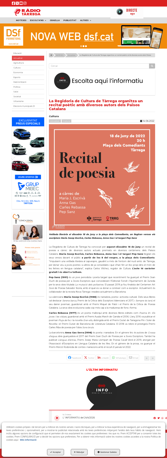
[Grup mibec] (28, 161)
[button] (13, 4)
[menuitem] (21, 20)
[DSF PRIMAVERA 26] (83, 36)
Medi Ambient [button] (19, 82)
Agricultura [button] (18, 63)
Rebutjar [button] (79, 452)
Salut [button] (15, 92)
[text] (99, 66)
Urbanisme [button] (18, 101)
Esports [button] (16, 77)
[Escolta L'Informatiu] (102, 81)
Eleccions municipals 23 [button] (24, 106)
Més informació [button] (28, 439)
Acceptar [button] (55, 452)
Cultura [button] (16, 68)
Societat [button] (17, 96)
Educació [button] (17, 53)
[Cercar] (152, 66)
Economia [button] (18, 72)
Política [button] (16, 87)
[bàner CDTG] (28, 241)
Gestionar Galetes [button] (107, 452)
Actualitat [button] (18, 58)
